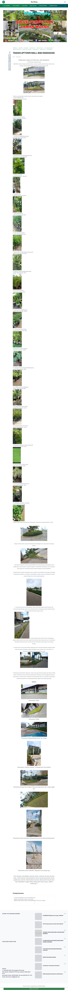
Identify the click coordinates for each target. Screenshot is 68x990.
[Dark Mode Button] (65, 2)
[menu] (3, 2)
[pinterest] (9, 68)
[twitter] (9, 59)
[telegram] (9, 65)
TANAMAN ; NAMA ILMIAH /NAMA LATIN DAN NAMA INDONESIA (53, 934)
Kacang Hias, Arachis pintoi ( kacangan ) (53, 967)
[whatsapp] (9, 62)
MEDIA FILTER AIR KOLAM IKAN (51, 958)
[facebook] (9, 57)
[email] (9, 70)
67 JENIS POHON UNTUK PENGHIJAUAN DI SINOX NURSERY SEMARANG (54, 942)
